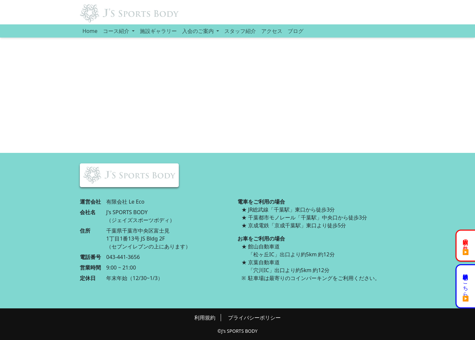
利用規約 (204, 317)
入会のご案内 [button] (198, 31)
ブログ (295, 31)
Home (90, 31)
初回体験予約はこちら (465, 282)
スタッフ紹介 (240, 31)
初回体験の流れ (465, 242)
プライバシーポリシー (254, 317)
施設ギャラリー (158, 31)
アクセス (271, 31)
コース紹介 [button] (117, 31)
